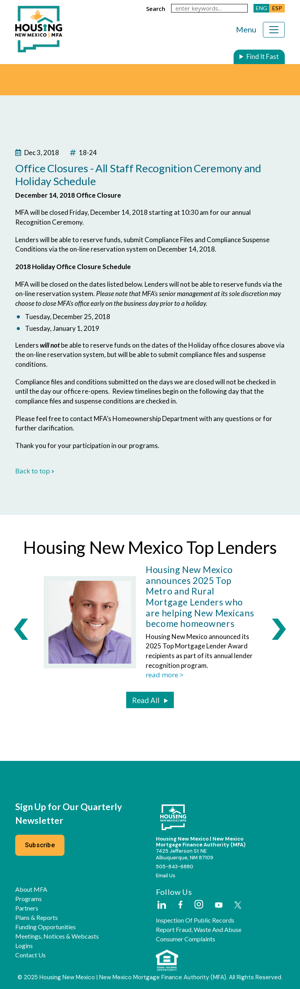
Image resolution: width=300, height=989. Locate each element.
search (155, 8)
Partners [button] (26, 908)
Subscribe (40, 845)
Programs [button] (28, 898)
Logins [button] (24, 945)
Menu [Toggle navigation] (246, 29)
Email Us (165, 875)
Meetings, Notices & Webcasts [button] (57, 936)
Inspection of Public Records (195, 920)
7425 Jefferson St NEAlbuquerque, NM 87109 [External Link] (184, 854)
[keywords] (209, 8)
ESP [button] (277, 8)
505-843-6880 (174, 866)
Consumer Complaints (185, 939)
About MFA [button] (31, 889)
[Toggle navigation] (274, 29)
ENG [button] (261, 8)
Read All (145, 700)
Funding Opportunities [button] (45, 926)
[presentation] (21, 629)
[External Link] (161, 905)
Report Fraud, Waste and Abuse (198, 929)
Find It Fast (262, 56)
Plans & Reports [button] (36, 917)
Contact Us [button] (30, 955)
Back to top (34, 470)
